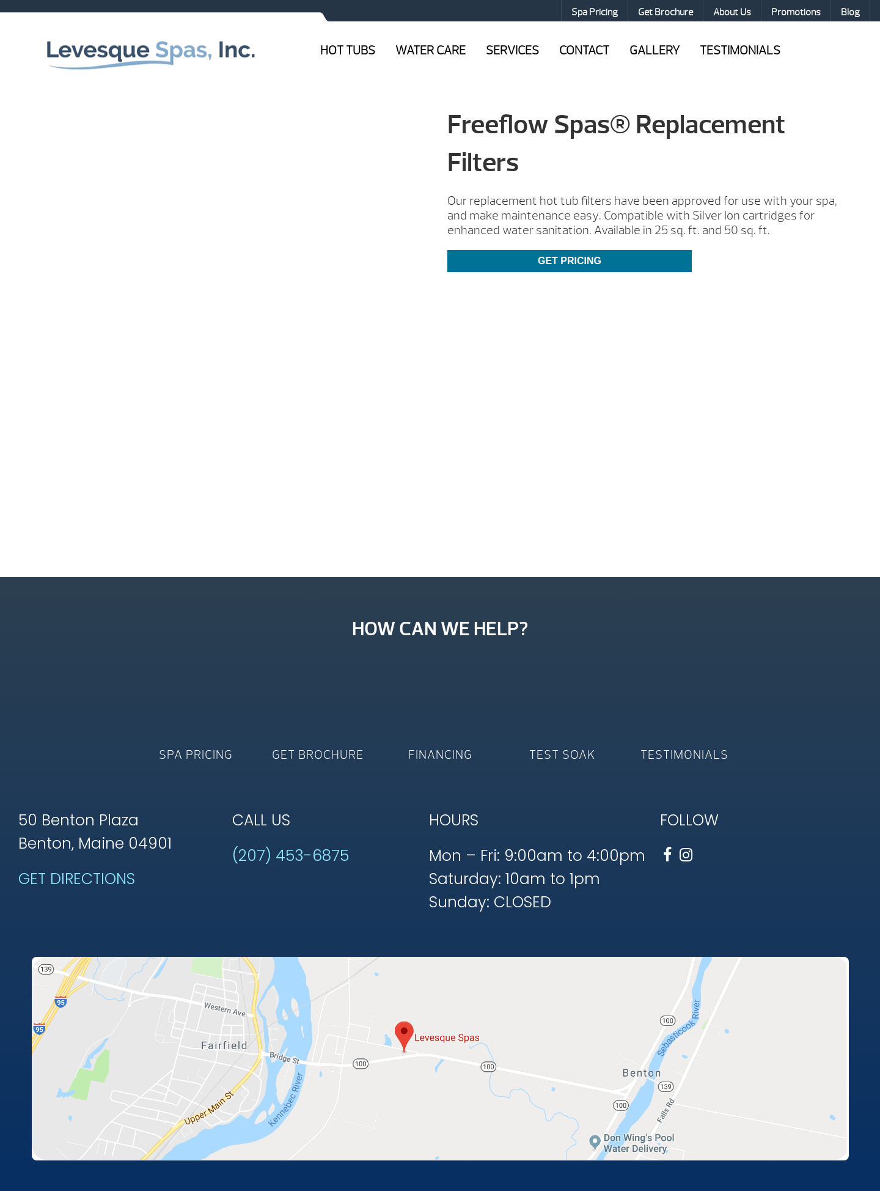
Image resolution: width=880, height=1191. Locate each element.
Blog (850, 12)
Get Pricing (569, 261)
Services (512, 50)
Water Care (430, 50)
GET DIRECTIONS (76, 879)
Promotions (796, 12)
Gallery (654, 50)
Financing (440, 754)
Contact (584, 50)
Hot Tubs (347, 50)
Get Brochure (665, 12)
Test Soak (562, 754)
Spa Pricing (594, 12)
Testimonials (740, 50)
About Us (732, 12)
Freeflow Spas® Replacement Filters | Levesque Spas (150, 54)
